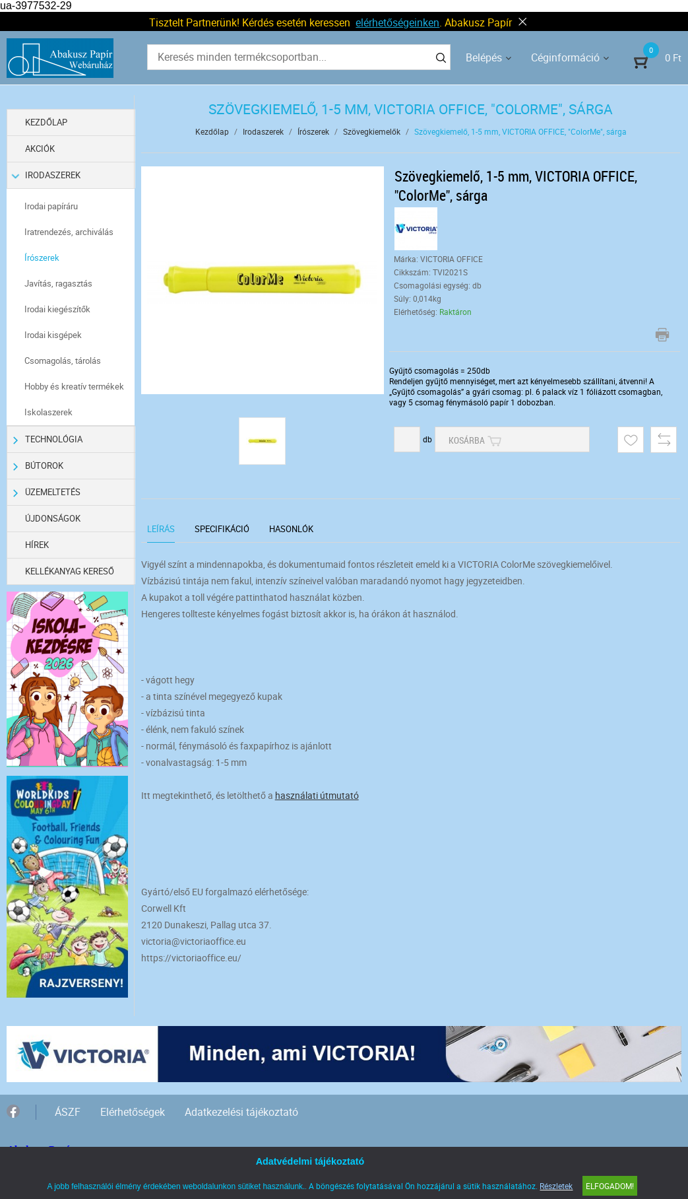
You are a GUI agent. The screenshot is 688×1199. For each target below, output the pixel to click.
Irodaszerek (47, 175)
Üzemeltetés (47, 492)
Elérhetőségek (132, 1110)
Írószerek (42, 257)
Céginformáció (565, 57)
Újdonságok (53, 518)
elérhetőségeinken (397, 22)
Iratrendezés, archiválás (69, 232)
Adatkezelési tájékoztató (241, 1110)
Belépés (484, 57)
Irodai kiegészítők (58, 309)
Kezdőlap (47, 122)
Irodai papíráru (51, 206)
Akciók (40, 148)
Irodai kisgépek (53, 335)
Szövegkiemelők (371, 131)
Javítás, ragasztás (59, 283)
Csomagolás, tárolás (63, 360)
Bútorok (38, 466)
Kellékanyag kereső (70, 571)
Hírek (37, 545)
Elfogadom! (610, 1186)
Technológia (48, 439)
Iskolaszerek (49, 412)
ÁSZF (67, 1110)
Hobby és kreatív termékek (75, 386)
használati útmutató (317, 795)
